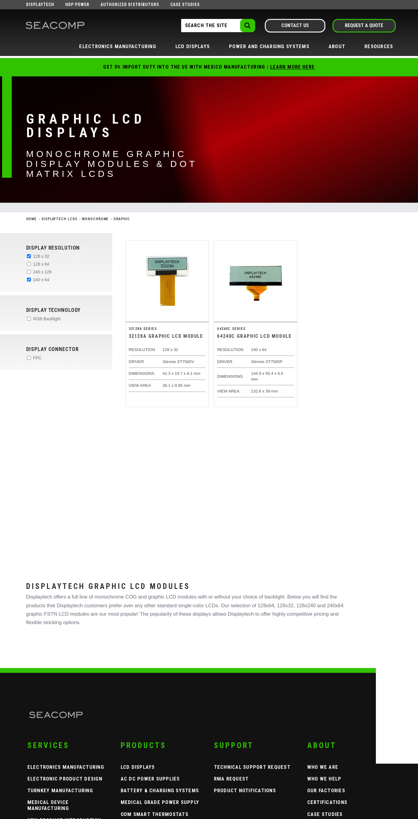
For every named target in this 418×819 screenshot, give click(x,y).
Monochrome (95, 219)
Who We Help (324, 779)
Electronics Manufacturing (65, 767)
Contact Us (295, 25)
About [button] (337, 46)
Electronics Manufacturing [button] (117, 46)
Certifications (327, 802)
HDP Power (77, 4)
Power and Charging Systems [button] (269, 46)
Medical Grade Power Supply (160, 802)
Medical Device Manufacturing (48, 805)
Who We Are (323, 767)
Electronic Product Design (65, 779)
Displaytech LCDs (59, 219)
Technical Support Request (252, 767)
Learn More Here (292, 67)
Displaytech (40, 4)
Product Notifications (245, 790)
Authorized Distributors (130, 4)
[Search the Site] (217, 25)
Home (31, 219)
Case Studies (185, 4)
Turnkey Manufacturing (60, 790)
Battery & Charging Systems (160, 790)
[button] (65, 248)
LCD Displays (138, 767)
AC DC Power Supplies (150, 779)
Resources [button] (378, 46)
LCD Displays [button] (192, 46)
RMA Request (231, 779)
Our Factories (326, 790)
